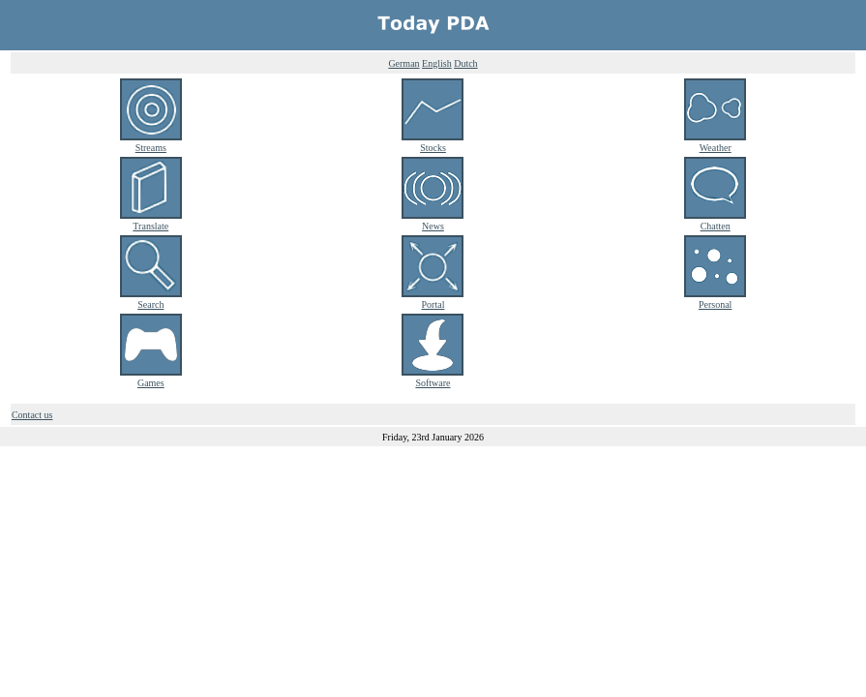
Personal (715, 299)
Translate (151, 220)
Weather (715, 142)
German (403, 63)
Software (432, 377)
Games (151, 377)
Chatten (715, 220)
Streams (151, 142)
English (437, 63)
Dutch (465, 63)
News (432, 220)
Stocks (432, 142)
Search (151, 299)
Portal (432, 299)
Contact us (32, 414)
